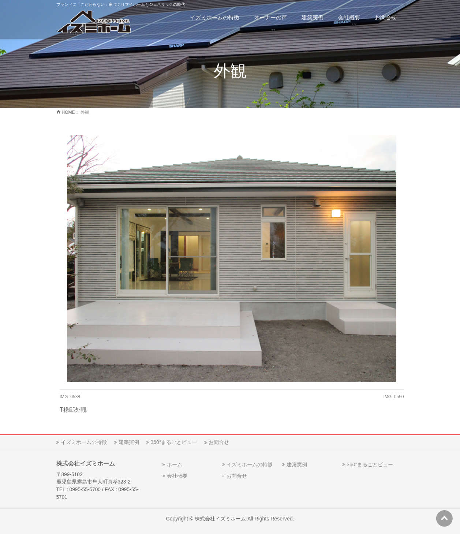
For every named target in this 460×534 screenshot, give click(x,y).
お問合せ (219, 442)
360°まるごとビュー (174, 442)
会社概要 (177, 476)
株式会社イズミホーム (220, 519)
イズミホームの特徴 (84, 442)
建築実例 (129, 442)
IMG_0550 (393, 396)
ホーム (174, 464)
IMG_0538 (70, 396)
